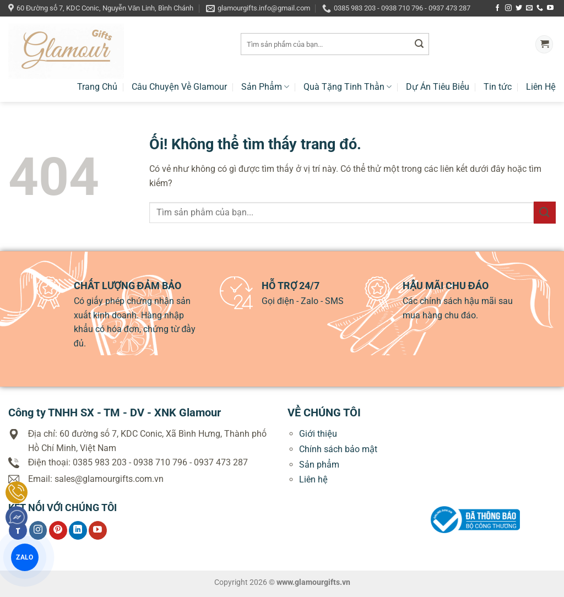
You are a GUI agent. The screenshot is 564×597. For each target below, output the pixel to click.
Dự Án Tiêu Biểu (437, 87)
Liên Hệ (541, 87)
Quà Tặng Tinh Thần (347, 87)
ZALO (24, 557)
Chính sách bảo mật (338, 449)
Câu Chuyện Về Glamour (179, 87)
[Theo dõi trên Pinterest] (58, 530)
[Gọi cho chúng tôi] (539, 8)
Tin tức (498, 87)
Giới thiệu (318, 433)
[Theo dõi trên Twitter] (519, 8)
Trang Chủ (97, 87)
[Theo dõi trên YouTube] (550, 8)
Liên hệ (313, 479)
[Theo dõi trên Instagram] (508, 8)
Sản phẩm (319, 464)
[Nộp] (419, 44)
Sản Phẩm (265, 87)
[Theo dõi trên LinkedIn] (78, 530)
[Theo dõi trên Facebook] (497, 8)
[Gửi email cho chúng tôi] (529, 8)
